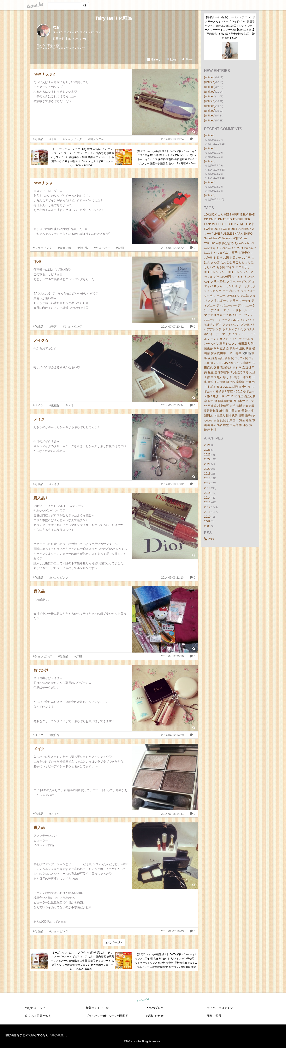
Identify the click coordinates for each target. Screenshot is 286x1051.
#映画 (120, 247)
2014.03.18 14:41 (172, 813)
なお (56, 27)
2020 (207, 468)
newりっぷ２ (45, 74)
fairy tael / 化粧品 (114, 18)
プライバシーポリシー (100, 1015)
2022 (207, 459)
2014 (207, 497)
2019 (207, 473)
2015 (207, 492)
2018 (207, 478)
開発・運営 (214, 1015)
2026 (207, 445)
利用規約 (123, 1015)
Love (171, 59)
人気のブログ (154, 1008)
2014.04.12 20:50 (172, 656)
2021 (207, 464)
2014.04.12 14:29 (172, 735)
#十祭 (53, 139)
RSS (209, 539)
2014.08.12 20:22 (172, 247)
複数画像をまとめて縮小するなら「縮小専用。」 (37, 1035)
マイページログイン (220, 1008)
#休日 (69, 405)
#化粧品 (38, 139)
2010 (207, 516)
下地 (37, 262)
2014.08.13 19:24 (172, 139)
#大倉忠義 (64, 247)
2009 (207, 521)
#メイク (38, 405)
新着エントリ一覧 (97, 1008)
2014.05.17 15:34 (172, 405)
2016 (207, 488)
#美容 (53, 326)
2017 (207, 483)
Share (187, 59)
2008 (207, 526)
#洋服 (78, 656)
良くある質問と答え (38, 1015)
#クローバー (102, 247)
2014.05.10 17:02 (172, 484)
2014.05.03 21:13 (172, 577)
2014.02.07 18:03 (172, 931)
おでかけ (41, 670)
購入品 (39, 591)
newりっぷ (43, 183)
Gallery (153, 59)
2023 (207, 454)
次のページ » (114, 942)
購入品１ (41, 498)
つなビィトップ (35, 1008)
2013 (207, 502)
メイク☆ (41, 340)
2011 (207, 511)
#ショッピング (72, 139)
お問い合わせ (154, 1015)
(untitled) (209, 77)
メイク (39, 419)
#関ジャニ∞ (95, 139)
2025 (207, 449)
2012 (207, 507)
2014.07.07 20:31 (172, 326)
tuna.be (142, 999)
